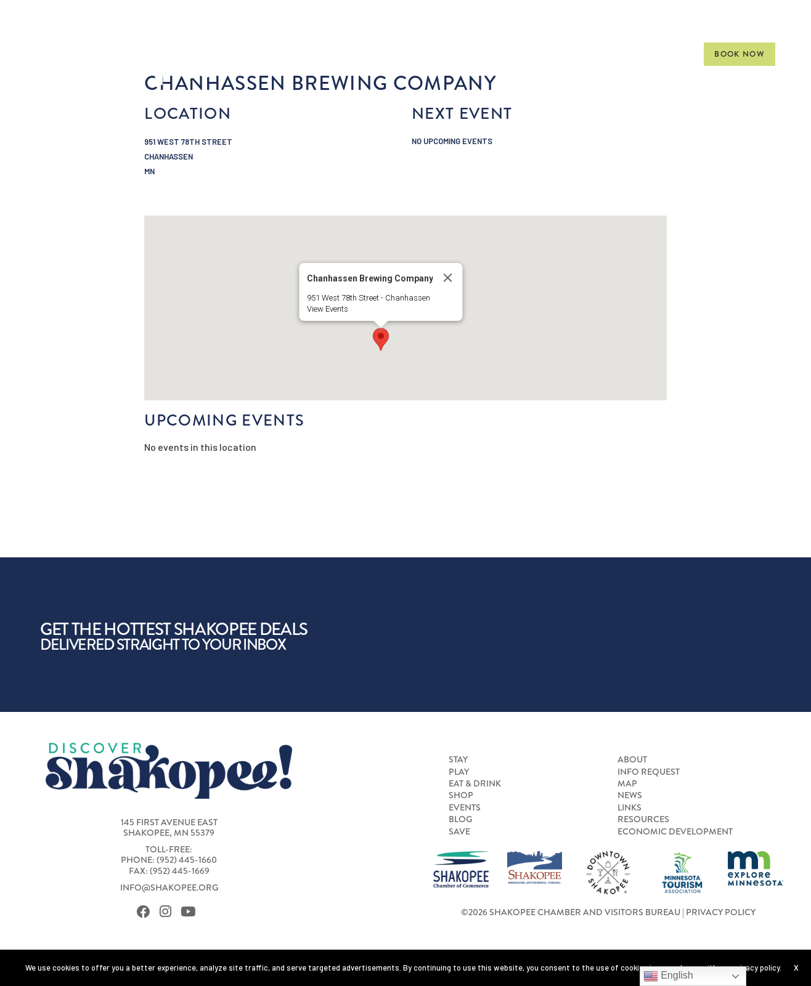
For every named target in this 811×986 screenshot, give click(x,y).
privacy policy (756, 967)
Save (459, 831)
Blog (460, 819)
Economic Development (675, 831)
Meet (601, 54)
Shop (486, 54)
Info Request (648, 771)
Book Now (739, 54)
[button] (381, 339)
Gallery (662, 54)
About (632, 759)
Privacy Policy (721, 912)
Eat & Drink (413, 54)
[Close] (447, 278)
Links (629, 807)
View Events (327, 308)
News (629, 795)
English (668, 976)
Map (627, 783)
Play (342, 54)
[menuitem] (295, 54)
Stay (295, 54)
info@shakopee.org (169, 887)
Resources (643, 819)
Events (544, 54)
